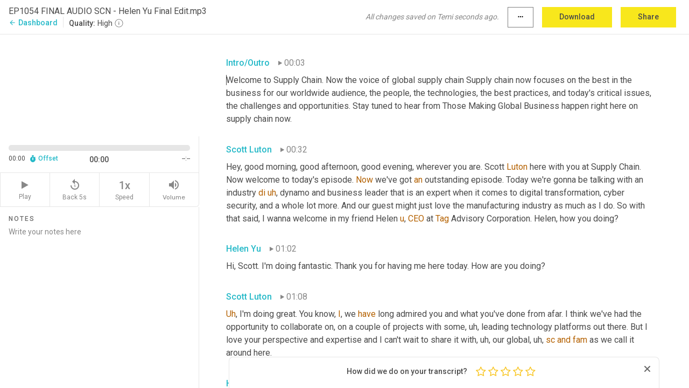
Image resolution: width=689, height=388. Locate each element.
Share (648, 16)
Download (577, 16)
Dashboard (33, 22)
